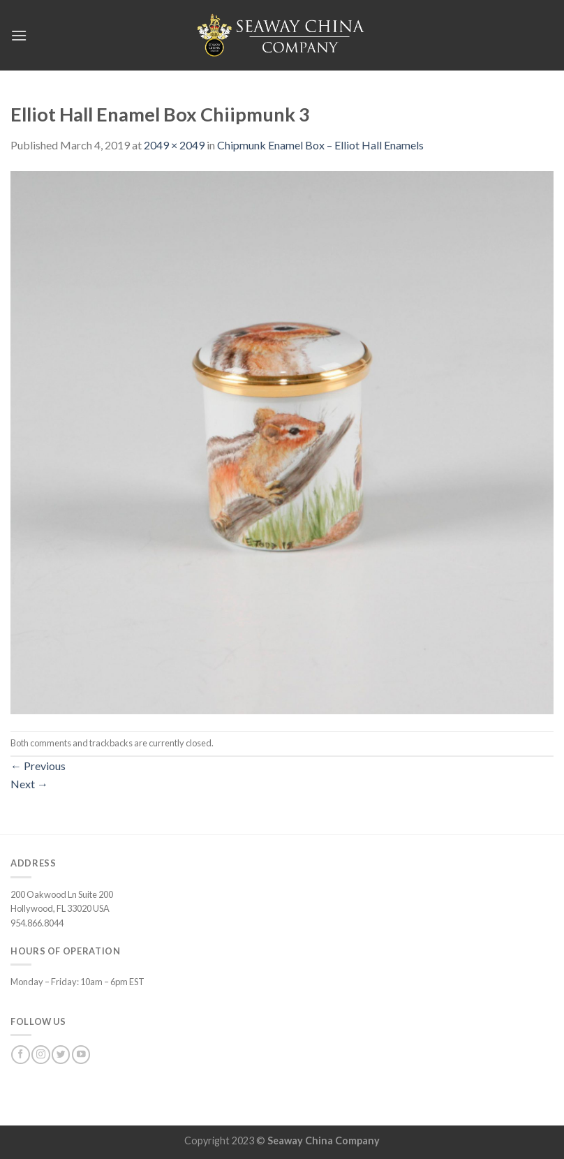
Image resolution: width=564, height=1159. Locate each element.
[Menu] (18, 35)
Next (29, 783)
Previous (38, 765)
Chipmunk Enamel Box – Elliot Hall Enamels (320, 145)
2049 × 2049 (174, 145)
